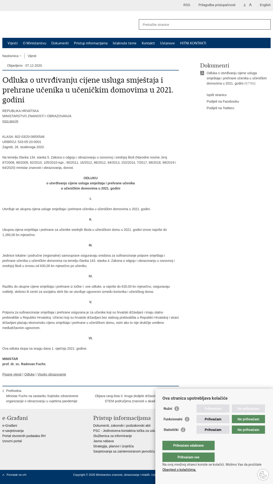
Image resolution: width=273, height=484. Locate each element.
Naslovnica (10, 56)
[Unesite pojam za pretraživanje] (199, 24)
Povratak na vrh (16, 474)
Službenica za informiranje (112, 436)
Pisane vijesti (12, 374)
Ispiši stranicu (213, 95)
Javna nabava (103, 441)
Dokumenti (60, 43)
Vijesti (13, 43)
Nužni (168, 418)
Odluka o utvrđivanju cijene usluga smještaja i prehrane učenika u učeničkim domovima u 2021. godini (237, 78)
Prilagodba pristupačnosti (216, 5)
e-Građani (9, 425)
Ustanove (167, 43)
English (265, 5)
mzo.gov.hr (10, 121)
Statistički (171, 439)
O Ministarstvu (34, 43)
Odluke (29, 374)
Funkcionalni (173, 428)
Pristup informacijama (91, 43)
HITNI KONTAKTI (193, 43)
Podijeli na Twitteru (217, 108)
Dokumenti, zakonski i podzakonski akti (122, 425)
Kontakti (148, 43)
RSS (186, 5)
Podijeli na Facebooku (219, 102)
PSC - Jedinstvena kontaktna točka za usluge (126, 431)
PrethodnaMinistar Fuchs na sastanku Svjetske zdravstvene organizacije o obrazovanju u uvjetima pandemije (42, 396)
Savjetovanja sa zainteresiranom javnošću (124, 451)
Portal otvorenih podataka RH (24, 436)
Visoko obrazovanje (51, 374)
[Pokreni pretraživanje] (265, 24)
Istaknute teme (124, 43)
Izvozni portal (12, 441)
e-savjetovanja (13, 431)
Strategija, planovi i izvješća (113, 446)
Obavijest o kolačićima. (179, 470)
